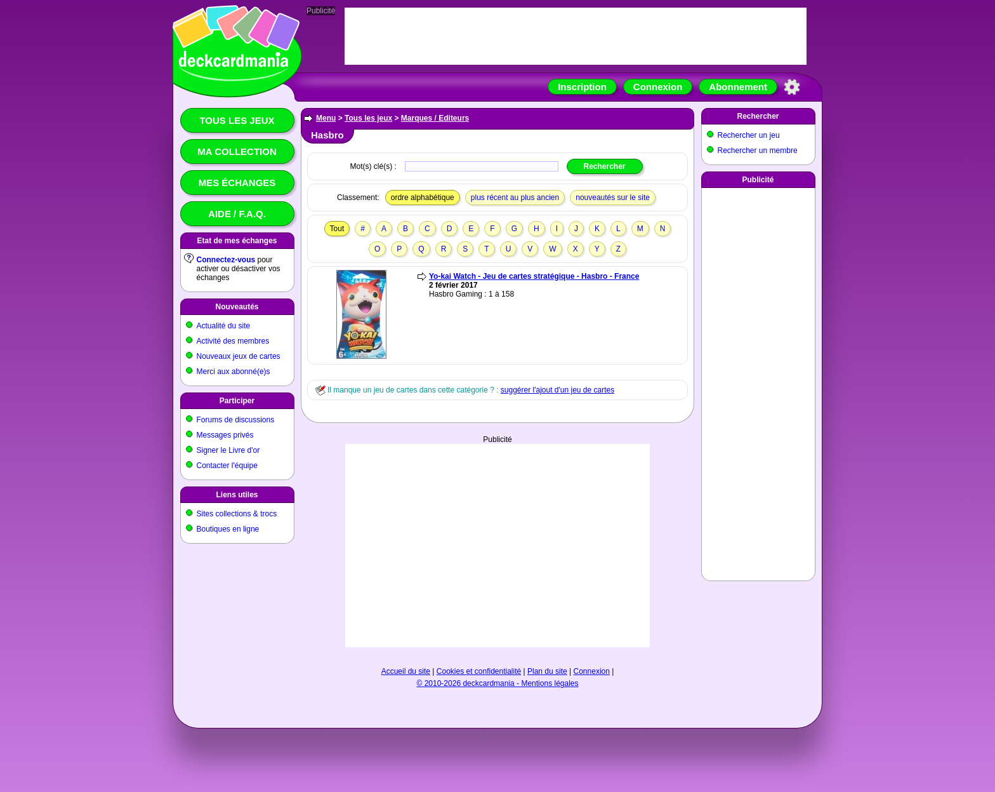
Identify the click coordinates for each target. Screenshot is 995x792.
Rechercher (758, 116)
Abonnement (738, 86)
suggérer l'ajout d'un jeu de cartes (557, 390)
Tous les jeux (236, 120)
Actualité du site (224, 325)
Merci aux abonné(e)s (233, 371)
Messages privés (225, 435)
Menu (326, 118)
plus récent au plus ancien (515, 197)
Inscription (582, 86)
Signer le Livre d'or (228, 450)
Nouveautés (236, 306)
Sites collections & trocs (237, 513)
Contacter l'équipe (227, 465)
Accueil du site (405, 671)
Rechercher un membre (758, 150)
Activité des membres (233, 341)
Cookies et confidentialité (479, 671)
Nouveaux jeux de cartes (238, 356)
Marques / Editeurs (435, 118)
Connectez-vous (226, 259)
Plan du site (547, 671)
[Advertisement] (497, 545)
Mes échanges (237, 182)
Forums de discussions (236, 419)
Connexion (658, 86)
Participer (237, 400)
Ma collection (236, 151)
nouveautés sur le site (613, 197)
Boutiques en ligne (228, 529)
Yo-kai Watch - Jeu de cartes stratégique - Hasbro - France (534, 276)
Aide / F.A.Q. (237, 213)
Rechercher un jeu (749, 135)
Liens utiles (237, 494)
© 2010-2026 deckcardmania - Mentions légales (498, 683)
